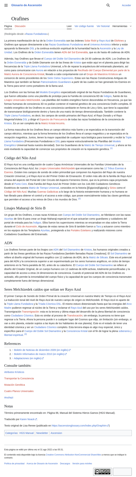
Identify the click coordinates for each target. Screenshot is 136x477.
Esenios (8, 172)
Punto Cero (20, 183)
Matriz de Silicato (98, 257)
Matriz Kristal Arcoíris (52, 123)
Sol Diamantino (71, 249)
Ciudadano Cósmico (22, 315)
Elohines (119, 40)
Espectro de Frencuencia (53, 119)
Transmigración (30, 311)
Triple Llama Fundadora (37, 66)
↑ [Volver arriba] (12, 350)
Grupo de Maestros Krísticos (102, 74)
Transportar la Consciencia (19, 378)
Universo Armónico (100, 44)
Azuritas (8, 218)
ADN (56, 249)
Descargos (65, 463)
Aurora (39, 70)
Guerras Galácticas (47, 191)
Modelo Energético (50, 92)
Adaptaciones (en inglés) (27, 358)
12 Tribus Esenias (114, 168)
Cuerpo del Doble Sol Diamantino (62, 58)
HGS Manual (26, 433)
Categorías (11, 433)
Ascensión (105, 48)
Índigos (108, 96)
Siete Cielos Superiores (60, 78)
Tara (98, 226)
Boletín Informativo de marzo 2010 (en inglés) (39, 354)
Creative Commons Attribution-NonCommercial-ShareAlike (73, 455)
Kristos (77, 62)
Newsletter (42, 433)
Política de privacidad (14, 463)
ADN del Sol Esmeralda (75, 52)
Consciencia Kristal (76, 331)
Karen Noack (27, 419)
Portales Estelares (81, 230)
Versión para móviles (82, 463)
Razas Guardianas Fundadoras (66, 44)
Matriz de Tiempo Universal (99, 145)
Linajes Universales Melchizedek (22, 100)
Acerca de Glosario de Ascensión (42, 463)
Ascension (56, 433)
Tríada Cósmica (47, 303)
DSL (32, 48)
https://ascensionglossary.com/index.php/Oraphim (79, 425)
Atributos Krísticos (14, 372)
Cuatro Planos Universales (19, 391)
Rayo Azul (104, 40)
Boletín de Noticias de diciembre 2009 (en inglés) (41, 350)
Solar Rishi (90, 40)
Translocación (75, 315)
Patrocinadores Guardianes (56, 82)
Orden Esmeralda (56, 40)
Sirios (113, 187)
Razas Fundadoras (36, 34)
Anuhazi (8, 397)
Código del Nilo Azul (15, 191)
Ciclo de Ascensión (26, 226)
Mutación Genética (14, 384)
